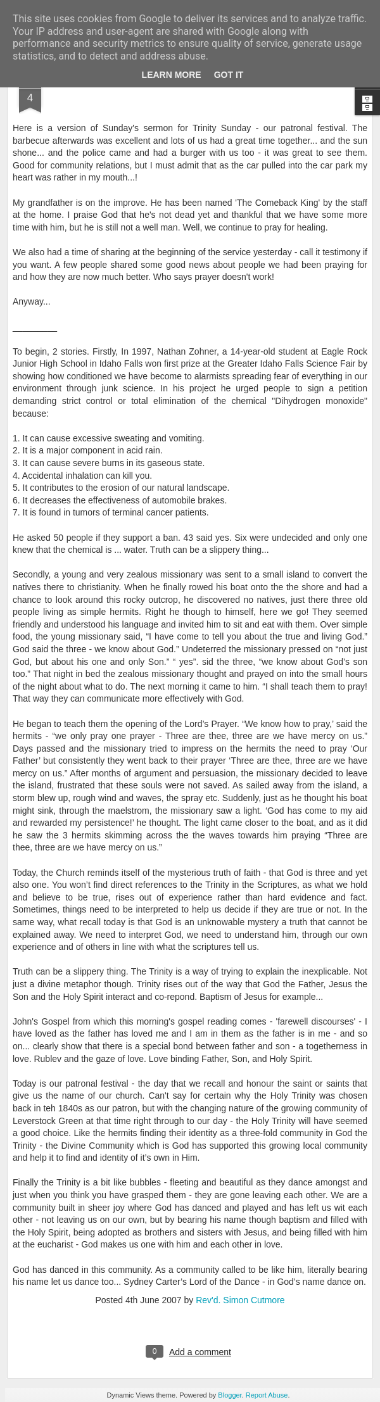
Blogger (229, 1395)
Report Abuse (267, 1395)
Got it (229, 75)
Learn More (171, 75)
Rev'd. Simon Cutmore (240, 1300)
